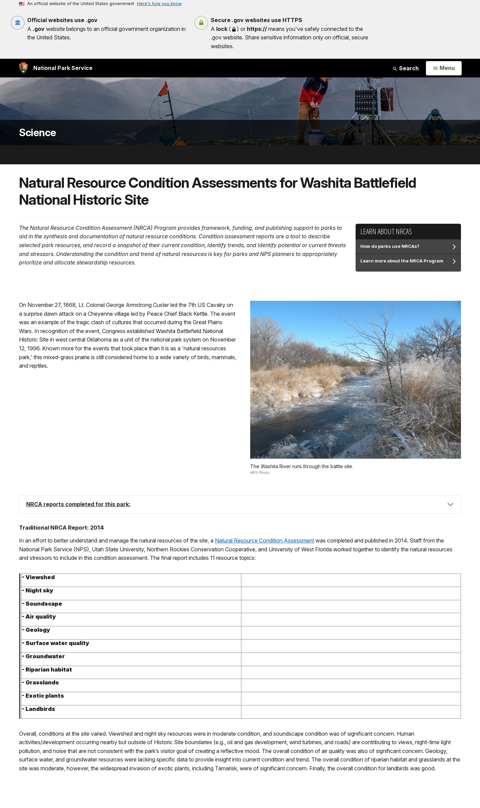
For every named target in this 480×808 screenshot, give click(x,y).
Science (37, 132)
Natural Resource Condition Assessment (264, 540)
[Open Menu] (444, 68)
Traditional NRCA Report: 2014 (61, 527)
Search (405, 68)
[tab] (240, 504)
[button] (240, 504)
